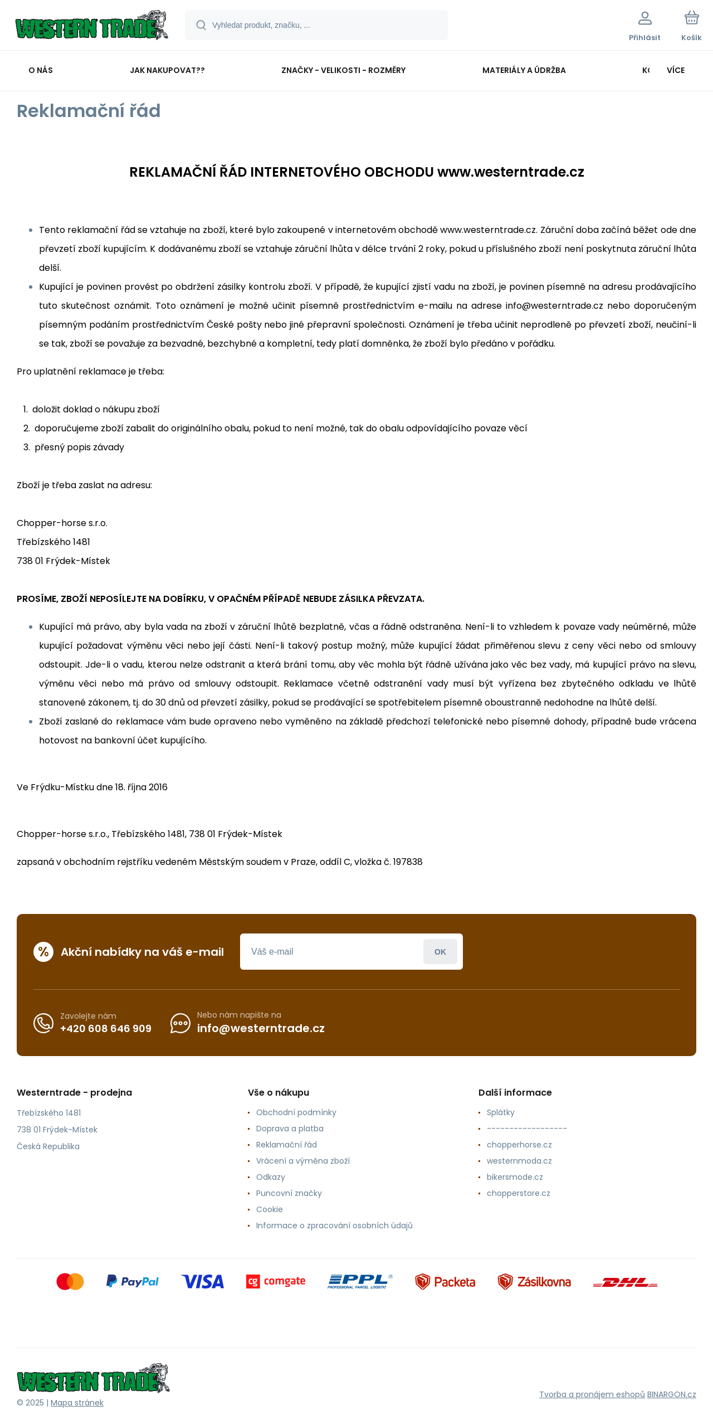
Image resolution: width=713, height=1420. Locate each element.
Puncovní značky (289, 1193)
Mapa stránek (77, 1402)
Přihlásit (440, 951)
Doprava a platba (290, 1128)
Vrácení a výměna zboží (303, 1160)
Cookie (269, 1209)
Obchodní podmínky (296, 1112)
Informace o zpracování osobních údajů (334, 1225)
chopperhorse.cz (519, 1144)
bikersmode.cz (515, 1177)
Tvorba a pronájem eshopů (592, 1393)
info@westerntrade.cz (261, 1028)
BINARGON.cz (671, 1393)
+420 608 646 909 (106, 1028)
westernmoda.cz (519, 1160)
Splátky (501, 1112)
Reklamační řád (286, 1144)
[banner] (91, 26)
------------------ (527, 1128)
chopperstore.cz (518, 1193)
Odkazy (270, 1177)
